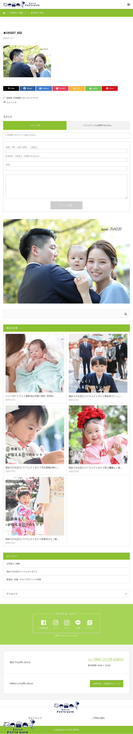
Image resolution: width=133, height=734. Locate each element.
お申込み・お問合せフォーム (106, 683)
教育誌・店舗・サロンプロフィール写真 (24, 579)
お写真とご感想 (13, 564)
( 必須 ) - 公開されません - (23, 156)
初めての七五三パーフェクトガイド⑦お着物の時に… (32, 467)
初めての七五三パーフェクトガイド (22, 571)
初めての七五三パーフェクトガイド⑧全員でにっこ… (95, 396)
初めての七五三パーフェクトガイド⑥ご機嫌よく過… (95, 467)
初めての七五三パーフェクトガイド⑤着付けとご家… (32, 539)
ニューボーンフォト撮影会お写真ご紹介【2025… (30, 396)
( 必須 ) (21, 147)
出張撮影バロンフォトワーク (25, 98)
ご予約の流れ (98, 718)
